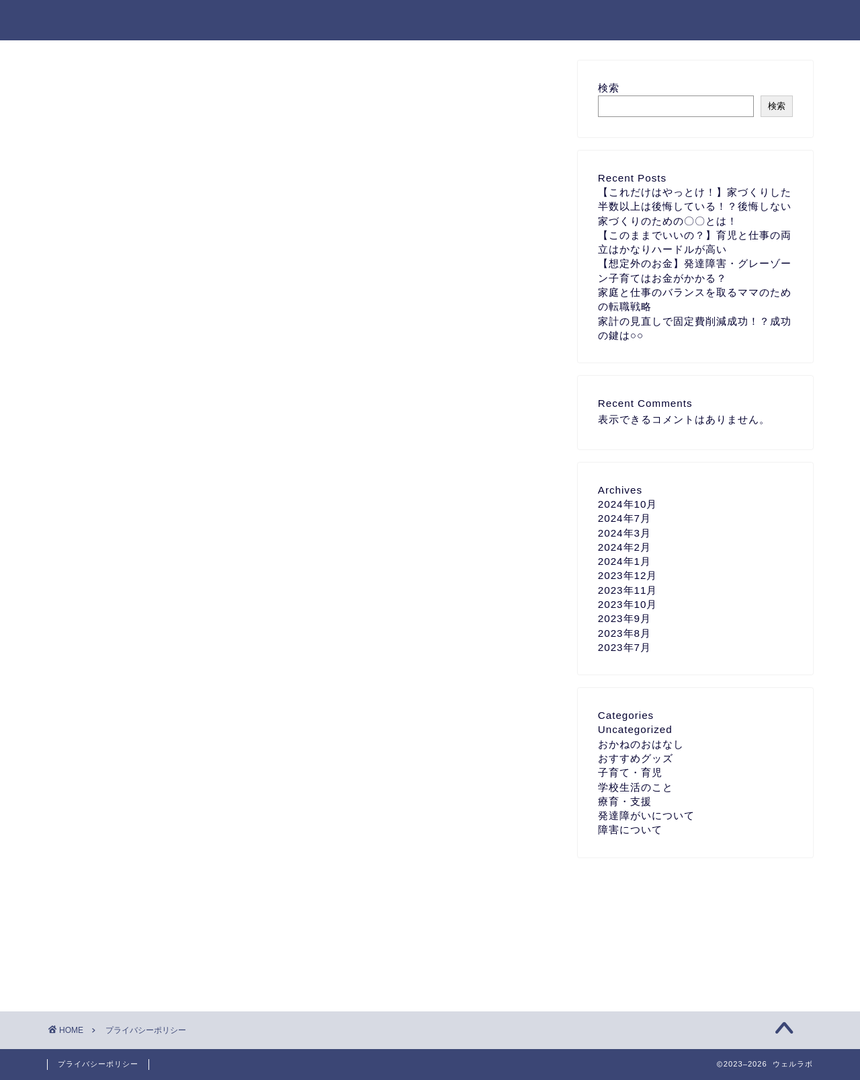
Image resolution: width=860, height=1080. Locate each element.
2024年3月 (624, 533)
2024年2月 (624, 547)
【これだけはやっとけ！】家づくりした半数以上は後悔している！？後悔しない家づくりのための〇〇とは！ (694, 206)
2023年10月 (628, 604)
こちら (298, 338)
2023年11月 (628, 590)
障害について (630, 829)
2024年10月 (628, 504)
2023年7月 (624, 647)
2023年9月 (624, 618)
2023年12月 (628, 575)
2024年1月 (624, 561)
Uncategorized (635, 729)
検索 (608, 87)
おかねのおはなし (641, 744)
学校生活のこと (635, 787)
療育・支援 (625, 801)
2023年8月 (624, 633)
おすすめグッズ (635, 758)
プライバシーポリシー (98, 1064)
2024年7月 (624, 518)
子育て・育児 (630, 772)
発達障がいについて (646, 815)
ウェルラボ (84, 20)
